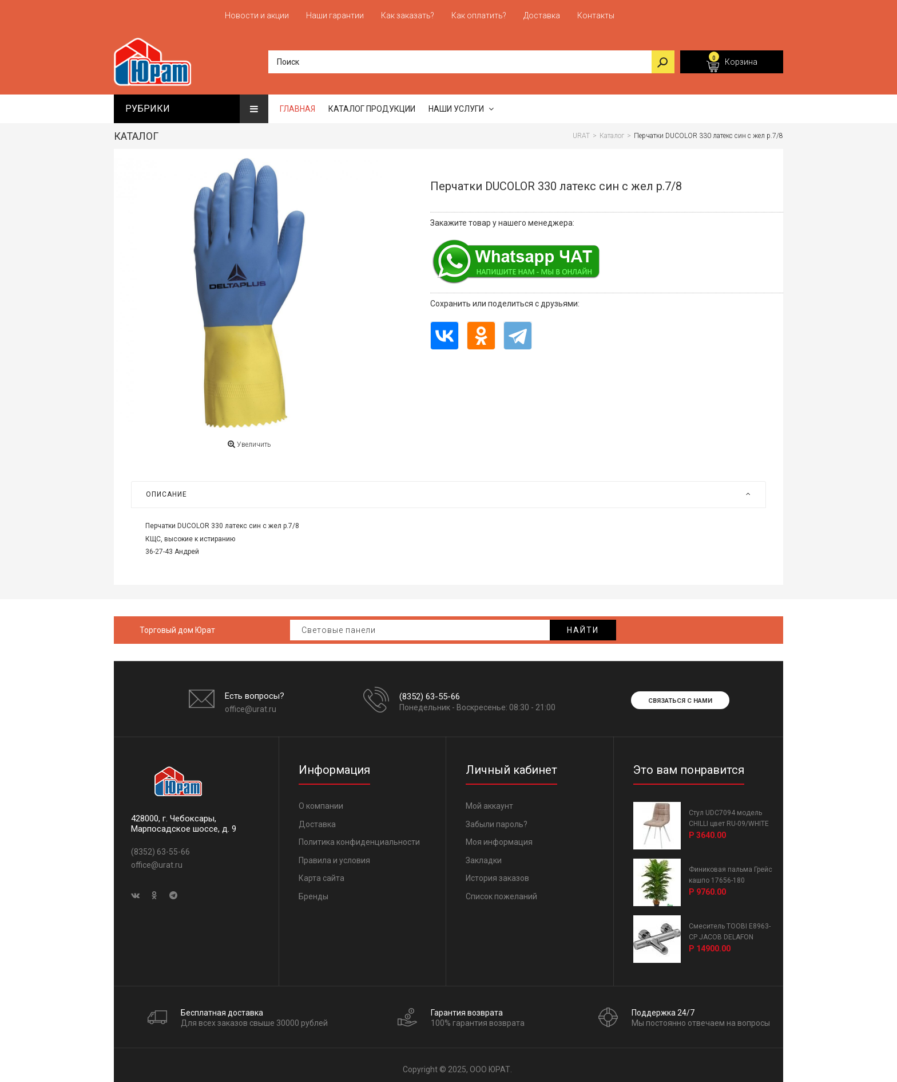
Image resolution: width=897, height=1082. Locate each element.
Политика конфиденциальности (359, 836)
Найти (583, 624)
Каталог (136, 130)
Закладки (484, 854)
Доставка (317, 818)
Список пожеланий (501, 890)
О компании (321, 800)
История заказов (497, 872)
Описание (448, 489)
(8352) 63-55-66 (429, 691)
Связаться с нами (680, 695)
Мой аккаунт (489, 800)
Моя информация (499, 836)
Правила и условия (334, 854)
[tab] (448, 488)
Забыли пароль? (496, 818)
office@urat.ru (250, 703)
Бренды (313, 890)
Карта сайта (321, 872)
